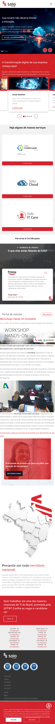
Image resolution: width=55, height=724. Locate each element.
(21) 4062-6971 (42, 630)
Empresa (7, 676)
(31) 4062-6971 (14, 634)
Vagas (6, 679)
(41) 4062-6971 (42, 634)
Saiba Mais (27, 163)
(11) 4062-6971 (14, 630)
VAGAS (10, 619)
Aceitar (13, 720)
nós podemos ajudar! (14, 473)
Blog (5, 695)
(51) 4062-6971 (42, 642)
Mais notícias (47, 314)
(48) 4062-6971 (14, 642)
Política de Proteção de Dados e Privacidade (20, 698)
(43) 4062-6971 (14, 638)
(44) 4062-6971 (42, 638)
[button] (1, 51)
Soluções (7, 685)
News (6, 692)
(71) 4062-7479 (42, 646)
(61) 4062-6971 (14, 646)
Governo (7, 688)
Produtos (7, 682)
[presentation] (45, 50)
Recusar (32, 720)
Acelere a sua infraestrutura (14, 37)
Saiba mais (17, 108)
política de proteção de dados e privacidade (37, 717)
